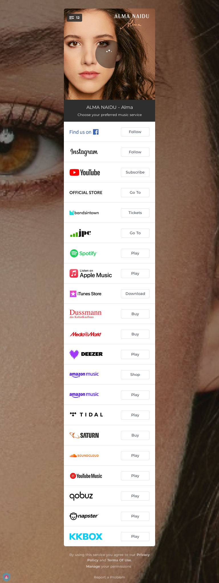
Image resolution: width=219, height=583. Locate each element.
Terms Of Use (119, 560)
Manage (93, 566)
